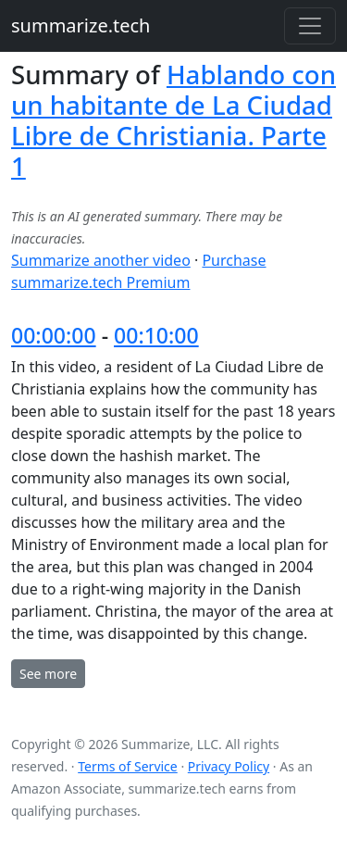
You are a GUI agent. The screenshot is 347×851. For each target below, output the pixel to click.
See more (48, 673)
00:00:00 (53, 335)
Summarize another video (101, 260)
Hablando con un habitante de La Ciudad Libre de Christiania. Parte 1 (173, 119)
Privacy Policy (228, 766)
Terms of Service (128, 766)
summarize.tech (80, 25)
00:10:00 (156, 335)
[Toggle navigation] (310, 25)
